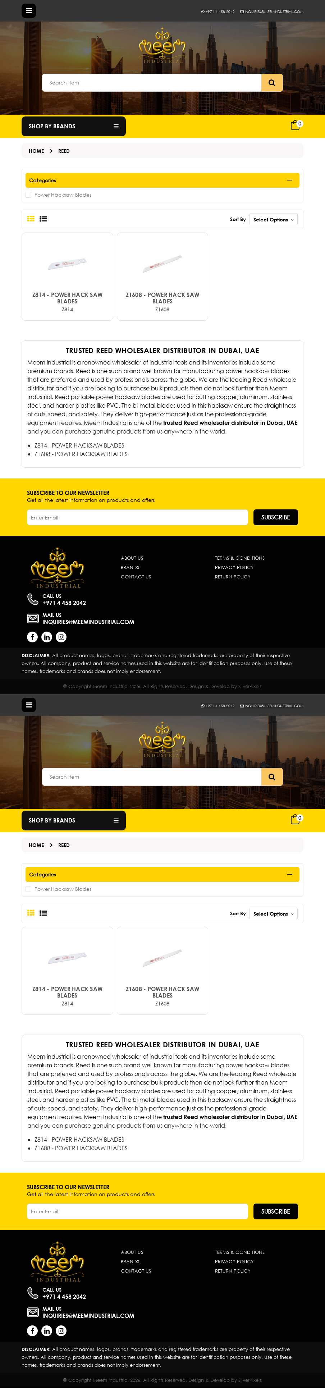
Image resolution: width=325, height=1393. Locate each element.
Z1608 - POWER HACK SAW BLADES (163, 300)
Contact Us (136, 579)
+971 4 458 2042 (202, 11)
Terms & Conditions (240, 561)
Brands (130, 570)
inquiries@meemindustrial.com (265, 11)
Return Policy (233, 579)
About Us (132, 561)
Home (36, 151)
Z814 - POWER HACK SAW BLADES (67, 300)
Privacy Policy (234, 570)
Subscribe (275, 519)
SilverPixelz (250, 689)
